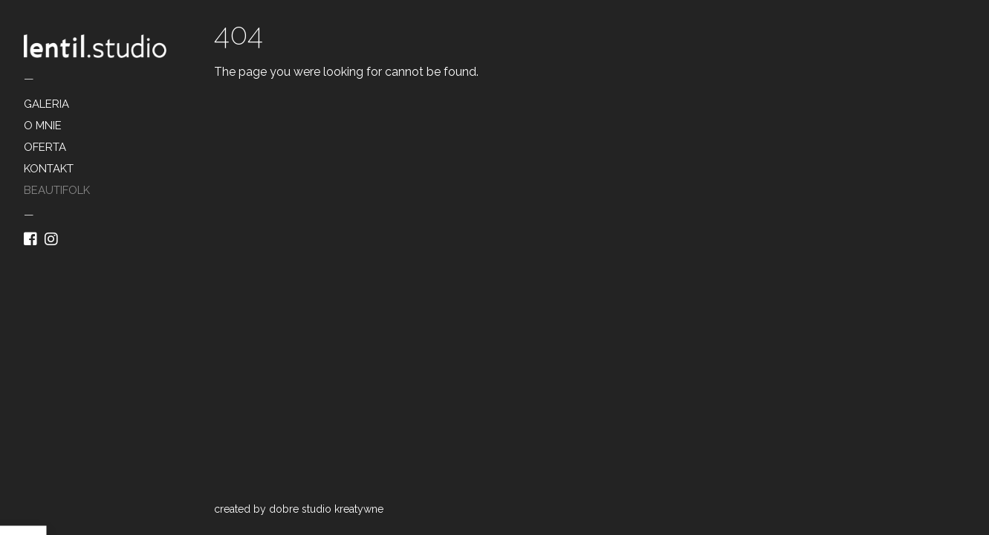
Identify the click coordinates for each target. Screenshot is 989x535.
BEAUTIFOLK (57, 190)
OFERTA (45, 147)
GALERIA (46, 104)
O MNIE (43, 125)
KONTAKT (49, 168)
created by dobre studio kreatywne (298, 509)
